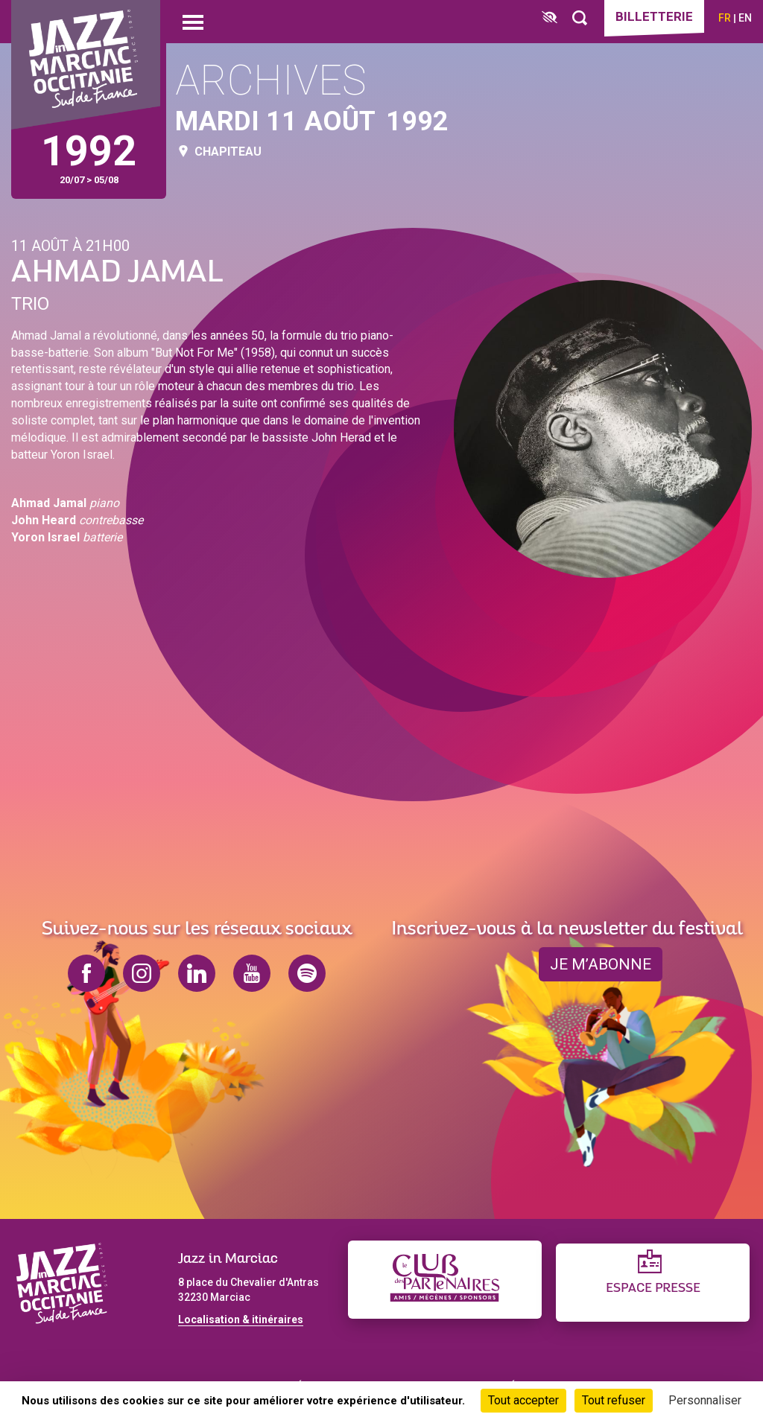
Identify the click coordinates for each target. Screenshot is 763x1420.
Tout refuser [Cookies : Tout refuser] (613, 1400)
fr (724, 18)
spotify (307, 973)
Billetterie (654, 16)
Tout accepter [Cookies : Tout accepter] (523, 1400)
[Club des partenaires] (445, 1280)
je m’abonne (600, 964)
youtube (251, 973)
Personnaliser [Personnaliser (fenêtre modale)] (704, 1400)
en (745, 18)
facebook (86, 973)
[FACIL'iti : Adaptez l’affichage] (549, 18)
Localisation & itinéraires (240, 1319)
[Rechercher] (579, 18)
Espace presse (653, 1288)
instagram (141, 973)
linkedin (196, 973)
